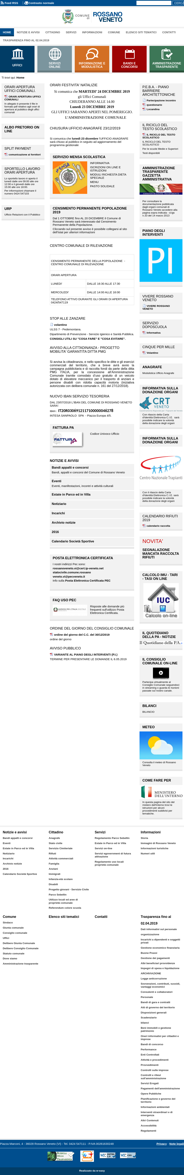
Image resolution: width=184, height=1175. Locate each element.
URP (8, 209)
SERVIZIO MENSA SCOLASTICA (79, 157)
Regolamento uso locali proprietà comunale (109, 863)
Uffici (6, 938)
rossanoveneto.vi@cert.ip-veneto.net (78, 568)
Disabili (53, 884)
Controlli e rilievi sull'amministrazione (153, 1077)
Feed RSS (11, 3)
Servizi (71, 32)
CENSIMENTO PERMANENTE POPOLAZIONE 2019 (90, 210)
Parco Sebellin (58, 894)
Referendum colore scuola (65, 907)
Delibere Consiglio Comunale (21, 948)
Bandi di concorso (152, 1044)
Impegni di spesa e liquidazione (160, 968)
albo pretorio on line (21, 129)
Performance (148, 1049)
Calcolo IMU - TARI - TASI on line (160, 577)
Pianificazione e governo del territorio (158, 1100)
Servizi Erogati (150, 1083)
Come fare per (156, 780)
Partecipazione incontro (161, 100)
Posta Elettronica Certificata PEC (88, 580)
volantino (60, 324)
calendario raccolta (158, 525)
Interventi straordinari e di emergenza (156, 1114)
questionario (154, 104)
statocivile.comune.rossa (70, 572)
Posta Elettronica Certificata (83, 558)
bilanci (145, 1022)
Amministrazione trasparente (20, 963)
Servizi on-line (103, 848)
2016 (55, 532)
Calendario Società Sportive (73, 541)
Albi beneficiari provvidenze (158, 963)
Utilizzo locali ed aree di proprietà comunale (63, 901)
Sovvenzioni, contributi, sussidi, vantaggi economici (160, 985)
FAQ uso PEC (64, 600)
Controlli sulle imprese (154, 1070)
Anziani (53, 868)
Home (7, 32)
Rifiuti (52, 853)
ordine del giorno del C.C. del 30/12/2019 (82, 634)
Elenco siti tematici (141, 32)
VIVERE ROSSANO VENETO (156, 307)
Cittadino (52, 32)
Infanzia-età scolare (61, 879)
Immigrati (54, 874)
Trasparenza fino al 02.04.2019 (26, 40)
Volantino (152, 352)
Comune (114, 32)
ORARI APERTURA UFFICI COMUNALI (22, 98)
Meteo (148, 727)
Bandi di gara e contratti (155, 1002)
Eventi (56, 481)
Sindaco (8, 922)
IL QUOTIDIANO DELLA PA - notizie (159, 635)
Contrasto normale (41, 3)
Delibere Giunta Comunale (19, 943)
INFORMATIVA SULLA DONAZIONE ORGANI (160, 390)
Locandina (153, 109)
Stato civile (55, 843)
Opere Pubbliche (151, 1093)
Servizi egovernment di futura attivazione (113, 855)
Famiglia (54, 863)
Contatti (169, 32)
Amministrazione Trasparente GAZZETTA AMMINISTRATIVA (158, 173)
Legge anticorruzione (154, 978)
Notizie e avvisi (28, 32)
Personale (147, 997)
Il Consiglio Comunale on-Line (159, 661)
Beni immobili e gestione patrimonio (156, 1029)
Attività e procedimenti (154, 1059)
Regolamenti (148, 1130)
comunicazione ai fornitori (25, 154)
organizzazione (150, 934)
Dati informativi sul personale (159, 929)
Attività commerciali (61, 858)
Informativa (153, 332)
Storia (144, 838)
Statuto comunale (13, 953)
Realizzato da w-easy (92, 1170)
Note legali (176, 1143)
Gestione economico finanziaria (160, 947)
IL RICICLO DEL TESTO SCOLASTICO (158, 136)
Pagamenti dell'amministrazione (160, 1088)
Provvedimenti (150, 1065)
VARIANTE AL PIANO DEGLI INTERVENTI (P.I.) (85, 654)
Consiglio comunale (15, 932)
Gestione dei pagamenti (155, 958)
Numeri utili (148, 853)
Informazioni (92, 32)
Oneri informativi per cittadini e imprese (160, 1038)
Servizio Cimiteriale (60, 848)
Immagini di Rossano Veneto (158, 843)
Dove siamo (10, 958)
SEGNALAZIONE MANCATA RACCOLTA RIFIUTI (160, 553)
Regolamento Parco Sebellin (112, 838)
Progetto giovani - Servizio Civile (69, 889)
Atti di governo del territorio (158, 1007)
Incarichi (58, 513)
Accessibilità (148, 1125)
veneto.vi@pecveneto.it (69, 576)
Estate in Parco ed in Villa (71, 494)
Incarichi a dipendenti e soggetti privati (160, 941)
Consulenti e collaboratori (156, 992)
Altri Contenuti (150, 1120)
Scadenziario (149, 1017)
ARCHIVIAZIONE (151, 973)
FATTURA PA (63, 428)
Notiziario (59, 504)
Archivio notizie (64, 522)
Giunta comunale (13, 927)
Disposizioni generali (153, 1012)
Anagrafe (152, 367)
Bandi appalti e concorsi (70, 467)
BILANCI (149, 706)
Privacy (161, 1143)
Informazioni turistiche (154, 848)
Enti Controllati (150, 1054)
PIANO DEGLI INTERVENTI (153, 232)
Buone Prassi (149, 953)
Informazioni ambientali (155, 1107)
